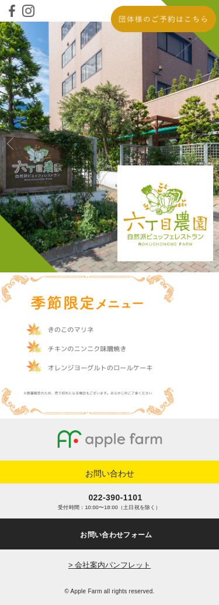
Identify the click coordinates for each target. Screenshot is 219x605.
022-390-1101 (115, 497)
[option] (109, 147)
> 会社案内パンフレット (109, 565)
